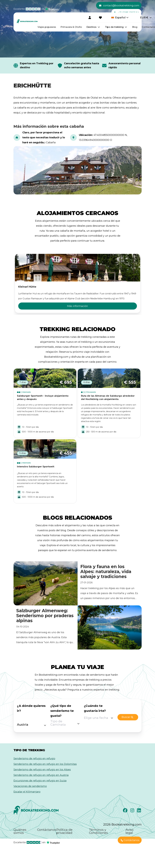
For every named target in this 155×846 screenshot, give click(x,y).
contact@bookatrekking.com (119, 5)
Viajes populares (47, 27)
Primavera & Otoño (71, 27)
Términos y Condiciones (98, 831)
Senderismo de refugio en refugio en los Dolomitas (45, 764)
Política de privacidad (64, 831)
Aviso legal (129, 831)
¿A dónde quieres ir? (31, 708)
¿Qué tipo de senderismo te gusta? (62, 711)
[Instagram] (132, 811)
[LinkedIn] (139, 811)
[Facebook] (125, 811)
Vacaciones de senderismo (30, 786)
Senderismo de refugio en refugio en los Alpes (42, 769)
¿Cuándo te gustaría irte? (95, 708)
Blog (134, 27)
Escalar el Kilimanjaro (27, 791)
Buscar (127, 717)
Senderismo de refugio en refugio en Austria (41, 775)
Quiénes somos (20, 831)
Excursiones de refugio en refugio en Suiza (40, 780)
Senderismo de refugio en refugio (34, 758)
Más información (77, 306)
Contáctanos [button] (130, 840)
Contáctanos (46, 830)
